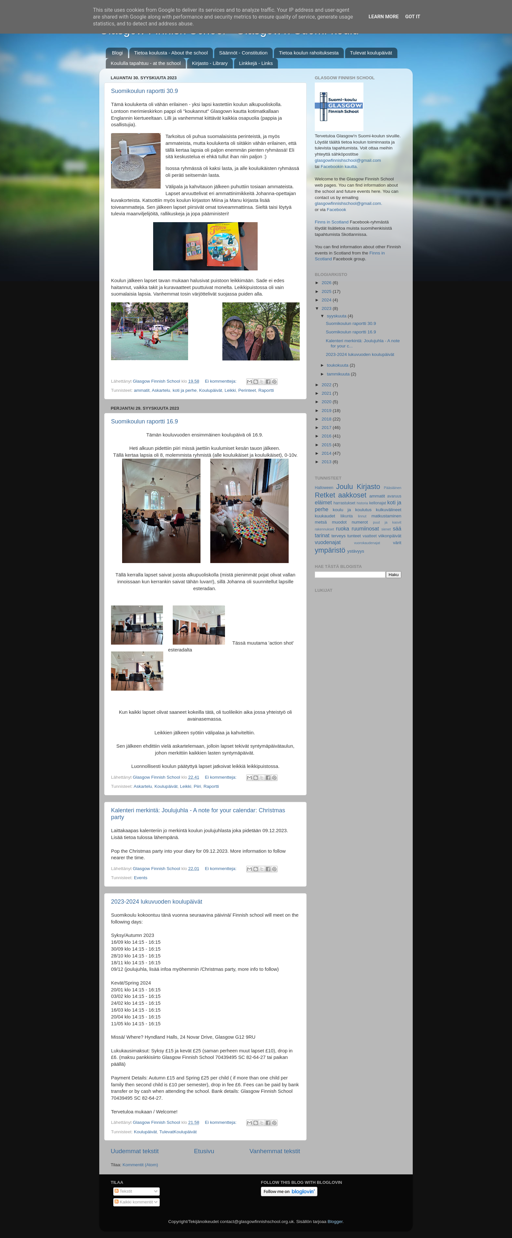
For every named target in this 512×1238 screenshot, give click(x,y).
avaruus (394, 496)
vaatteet (369, 536)
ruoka (342, 528)
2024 (327, 300)
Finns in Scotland (332, 222)
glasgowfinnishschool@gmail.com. (348, 203)
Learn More (384, 17)
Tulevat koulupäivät (371, 52)
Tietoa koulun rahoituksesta (309, 52)
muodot (339, 522)
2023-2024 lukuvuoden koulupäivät (156, 901)
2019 (327, 410)
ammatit (142, 390)
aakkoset (352, 495)
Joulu (344, 486)
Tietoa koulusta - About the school (171, 52)
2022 (327, 384)
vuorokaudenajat (367, 543)
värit (397, 542)
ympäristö (330, 550)
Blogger (335, 1221)
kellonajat (377, 503)
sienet (386, 529)
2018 (327, 419)
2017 (327, 427)
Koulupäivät (210, 390)
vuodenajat (328, 542)
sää (397, 528)
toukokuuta (338, 365)
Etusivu (204, 1151)
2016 (327, 436)
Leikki (230, 390)
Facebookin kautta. (339, 166)
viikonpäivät (389, 535)
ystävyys (355, 551)
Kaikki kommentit (134, 1202)
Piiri (197, 786)
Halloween (324, 487)
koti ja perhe (185, 390)
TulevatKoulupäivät (178, 1131)
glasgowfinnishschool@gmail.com (348, 160)
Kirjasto (368, 486)
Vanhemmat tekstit (274, 1151)
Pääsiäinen (392, 488)
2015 (327, 444)
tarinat (322, 535)
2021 (327, 393)
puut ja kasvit (387, 522)
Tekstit (123, 1191)
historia (362, 503)
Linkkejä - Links (256, 63)
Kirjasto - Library (210, 63)
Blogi (117, 52)
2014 (327, 453)
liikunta (347, 516)
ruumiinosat (365, 528)
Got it (412, 17)
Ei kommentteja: (221, 381)
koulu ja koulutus (352, 509)
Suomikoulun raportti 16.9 (144, 421)
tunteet (354, 535)
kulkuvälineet (388, 509)
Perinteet (247, 390)
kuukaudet (325, 515)
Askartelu (161, 390)
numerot (360, 522)
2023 (327, 308)
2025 (327, 291)
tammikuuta (339, 374)
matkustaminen (386, 515)
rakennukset (324, 529)
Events (140, 877)
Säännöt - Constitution (243, 52)
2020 (327, 401)
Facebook (336, 209)
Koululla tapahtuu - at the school (146, 63)
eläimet (323, 502)
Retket (325, 495)
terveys (338, 535)
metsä (321, 522)
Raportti (266, 390)
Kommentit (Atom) (140, 1164)
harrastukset (344, 503)
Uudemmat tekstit (135, 1151)
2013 (327, 461)
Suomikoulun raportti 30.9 (144, 91)
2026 (327, 282)
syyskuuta (337, 315)
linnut (362, 516)
